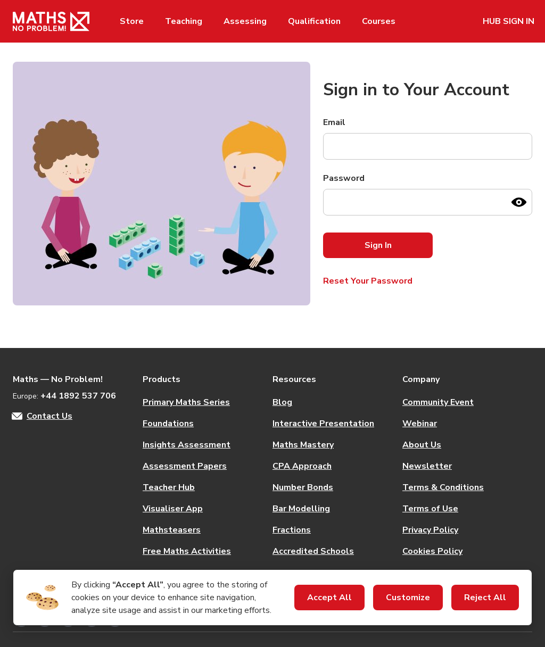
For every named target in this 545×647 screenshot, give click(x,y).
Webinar (419, 423)
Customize (408, 597)
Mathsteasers (172, 530)
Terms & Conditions (443, 487)
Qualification (314, 21)
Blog (282, 402)
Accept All (329, 597)
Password (344, 178)
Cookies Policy (432, 551)
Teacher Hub (169, 487)
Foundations (168, 423)
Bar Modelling (301, 509)
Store (132, 21)
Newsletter (427, 466)
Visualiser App (173, 509)
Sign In (378, 245)
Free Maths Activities (187, 551)
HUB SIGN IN (508, 21)
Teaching (183, 21)
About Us (421, 445)
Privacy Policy (430, 530)
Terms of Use (430, 509)
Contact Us (49, 416)
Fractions (291, 530)
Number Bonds (302, 487)
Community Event (438, 402)
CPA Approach (302, 466)
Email (334, 122)
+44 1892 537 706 (78, 396)
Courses (378, 21)
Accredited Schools (313, 551)
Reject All (485, 597)
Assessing (245, 21)
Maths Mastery (303, 445)
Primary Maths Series (186, 402)
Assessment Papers (185, 466)
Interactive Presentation (323, 423)
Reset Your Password (367, 281)
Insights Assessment (186, 445)
